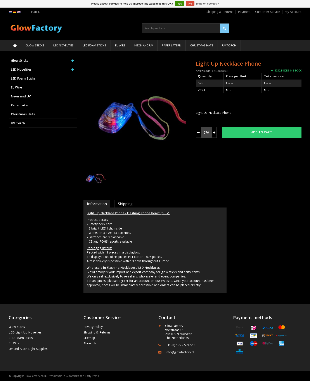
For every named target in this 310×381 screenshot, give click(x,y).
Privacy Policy (93, 327)
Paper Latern (171, 45)
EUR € (35, 12)
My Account (293, 12)
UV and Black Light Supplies (28, 349)
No (190, 3)
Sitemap (89, 338)
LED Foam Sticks (94, 45)
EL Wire (120, 45)
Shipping (125, 203)
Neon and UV (143, 45)
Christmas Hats (201, 45)
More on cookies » (207, 3)
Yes (179, 3)
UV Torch (229, 45)
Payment (244, 12)
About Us (90, 343)
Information (97, 203)
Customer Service (267, 12)
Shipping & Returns (219, 12)
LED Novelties (63, 45)
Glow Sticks (35, 45)
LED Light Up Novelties (25, 332)
